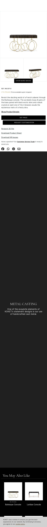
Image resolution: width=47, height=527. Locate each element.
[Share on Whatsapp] (8, 148)
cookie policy (20, 524)
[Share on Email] (18, 148)
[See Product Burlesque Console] (13, 491)
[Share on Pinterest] (13, 148)
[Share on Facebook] (2, 148)
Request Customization (24, 122)
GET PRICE (23, 117)
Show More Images (23, 81)
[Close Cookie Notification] (44, 519)
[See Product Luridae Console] (34, 491)
